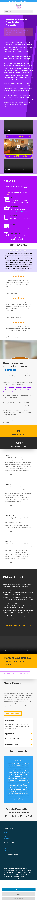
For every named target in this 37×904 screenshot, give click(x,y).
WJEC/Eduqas (7, 838)
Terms (5, 846)
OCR (5, 836)
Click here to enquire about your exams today (18, 32)
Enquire (9, 474)
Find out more (12, 713)
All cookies (18, 890)
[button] (34, 882)
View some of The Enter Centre (18, 156)
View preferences (18, 898)
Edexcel (6, 832)
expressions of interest (19, 192)
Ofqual (5, 850)
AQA (5, 831)
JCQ (5, 848)
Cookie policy (16, 902)
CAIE (5, 834)
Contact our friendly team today (18, 626)
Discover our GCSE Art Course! (18, 136)
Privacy (21, 902)
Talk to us (10, 369)
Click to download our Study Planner (15, 673)
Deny (18, 894)
